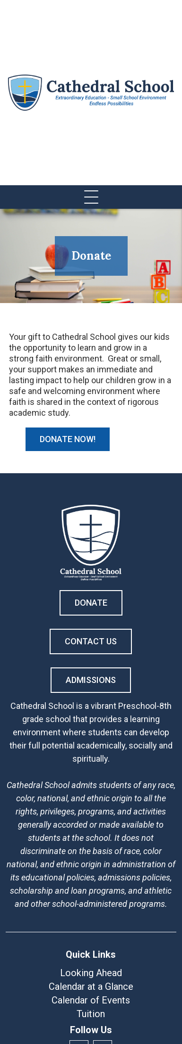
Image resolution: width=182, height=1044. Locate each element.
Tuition (91, 1013)
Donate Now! (67, 439)
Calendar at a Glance (91, 986)
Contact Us (91, 641)
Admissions (91, 680)
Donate (91, 603)
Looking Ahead (91, 972)
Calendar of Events (91, 1000)
